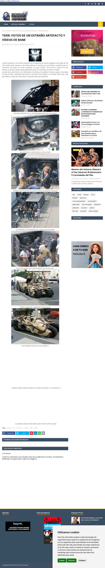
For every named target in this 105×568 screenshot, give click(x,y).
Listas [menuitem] (31, 24)
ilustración (97, 204)
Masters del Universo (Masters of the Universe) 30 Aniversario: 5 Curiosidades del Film (86, 172)
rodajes (26, 428)
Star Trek (75, 211)
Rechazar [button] (71, 560)
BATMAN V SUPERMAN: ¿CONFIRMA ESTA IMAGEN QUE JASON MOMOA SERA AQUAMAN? (91, 113)
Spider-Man (75, 204)
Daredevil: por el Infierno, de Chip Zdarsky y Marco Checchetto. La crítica (91, 133)
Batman (9, 428)
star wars (84, 208)
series (79, 195)
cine (14, 428)
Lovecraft (83, 211)
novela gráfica (92, 201)
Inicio (3, 31)
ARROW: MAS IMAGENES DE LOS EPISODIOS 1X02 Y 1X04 (90, 93)
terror (93, 195)
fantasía (74, 198)
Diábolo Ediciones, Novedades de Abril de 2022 (92, 102)
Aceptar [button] (62, 560)
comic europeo (93, 211)
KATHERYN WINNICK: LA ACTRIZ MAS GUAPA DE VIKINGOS (92, 519)
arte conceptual (86, 204)
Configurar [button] (82, 560)
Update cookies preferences (9, 1)
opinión (92, 208)
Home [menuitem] (6, 24)
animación (75, 208)
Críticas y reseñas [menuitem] (18, 24)
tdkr (31, 428)
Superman (83, 198)
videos (8, 31)
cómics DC (19, 428)
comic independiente (78, 201)
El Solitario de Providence (11, 44)
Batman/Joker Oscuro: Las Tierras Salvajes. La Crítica (90, 123)
